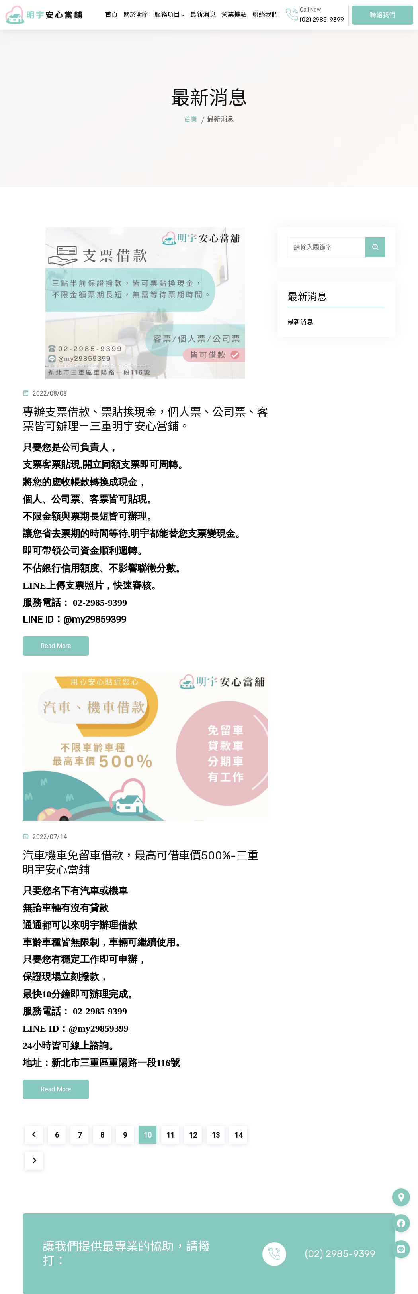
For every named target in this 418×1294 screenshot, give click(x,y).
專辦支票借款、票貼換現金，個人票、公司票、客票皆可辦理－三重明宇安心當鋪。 (136, 419)
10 (148, 1135)
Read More (56, 646)
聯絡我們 (265, 14)
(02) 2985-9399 (322, 19)
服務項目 (169, 14)
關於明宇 (136, 14)
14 (238, 1135)
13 (216, 1135)
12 (193, 1135)
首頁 (111, 14)
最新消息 (203, 14)
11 (170, 1135)
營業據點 (234, 14)
